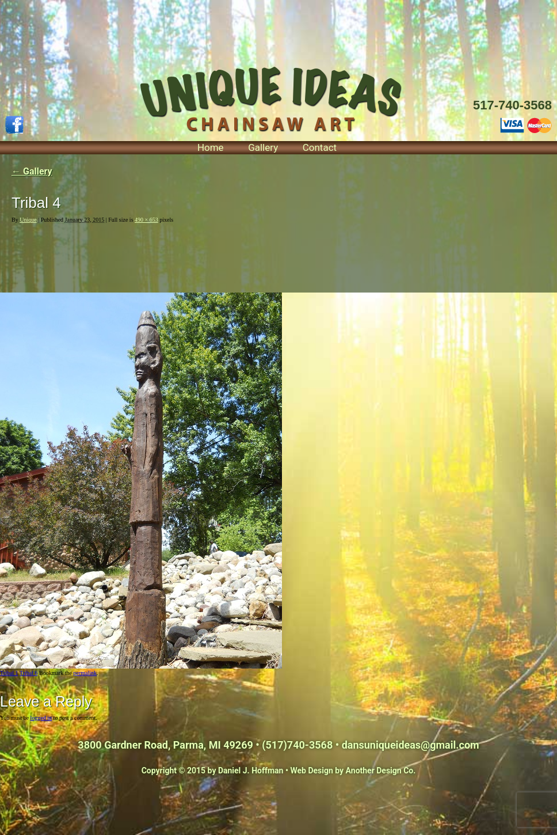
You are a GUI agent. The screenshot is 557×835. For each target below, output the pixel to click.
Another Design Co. (381, 770)
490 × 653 (146, 220)
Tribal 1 (9, 673)
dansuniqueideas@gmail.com (410, 745)
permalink (85, 673)
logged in (41, 718)
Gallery (263, 147)
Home (210, 147)
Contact (320, 147)
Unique (28, 220)
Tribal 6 (29, 673)
